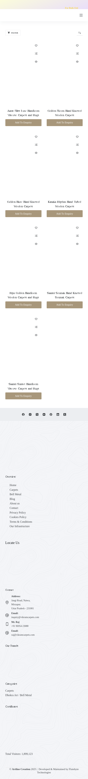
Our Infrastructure (20, 526)
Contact (14, 507)
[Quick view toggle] (36, 61)
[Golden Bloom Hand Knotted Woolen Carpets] (65, 72)
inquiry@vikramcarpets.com (25, 617)
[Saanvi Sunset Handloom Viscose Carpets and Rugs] (23, 346)
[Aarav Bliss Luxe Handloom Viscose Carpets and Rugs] (23, 72)
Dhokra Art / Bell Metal (18, 695)
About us (15, 503)
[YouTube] (44, 414)
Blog (12, 498)
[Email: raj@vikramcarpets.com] (7, 633)
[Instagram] (30, 414)
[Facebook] (23, 414)
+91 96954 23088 (20, 626)
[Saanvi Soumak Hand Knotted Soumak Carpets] (65, 254)
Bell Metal (15, 494)
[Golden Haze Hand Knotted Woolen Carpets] (23, 163)
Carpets (14, 489)
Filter (13, 33)
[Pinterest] (51, 414)
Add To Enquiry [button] (23, 122)
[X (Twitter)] (37, 414)
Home (13, 485)
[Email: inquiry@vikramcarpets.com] (7, 615)
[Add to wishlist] (36, 45)
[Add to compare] (36, 53)
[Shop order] (80, 33)
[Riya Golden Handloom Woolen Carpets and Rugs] (23, 254)
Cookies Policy (18, 517)
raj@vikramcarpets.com (23, 635)
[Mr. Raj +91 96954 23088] (7, 624)
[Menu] (81, 15)
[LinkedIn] (58, 414)
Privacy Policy (18, 512)
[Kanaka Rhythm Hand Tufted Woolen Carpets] (65, 163)
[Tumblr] (64, 414)
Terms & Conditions (21, 521)
